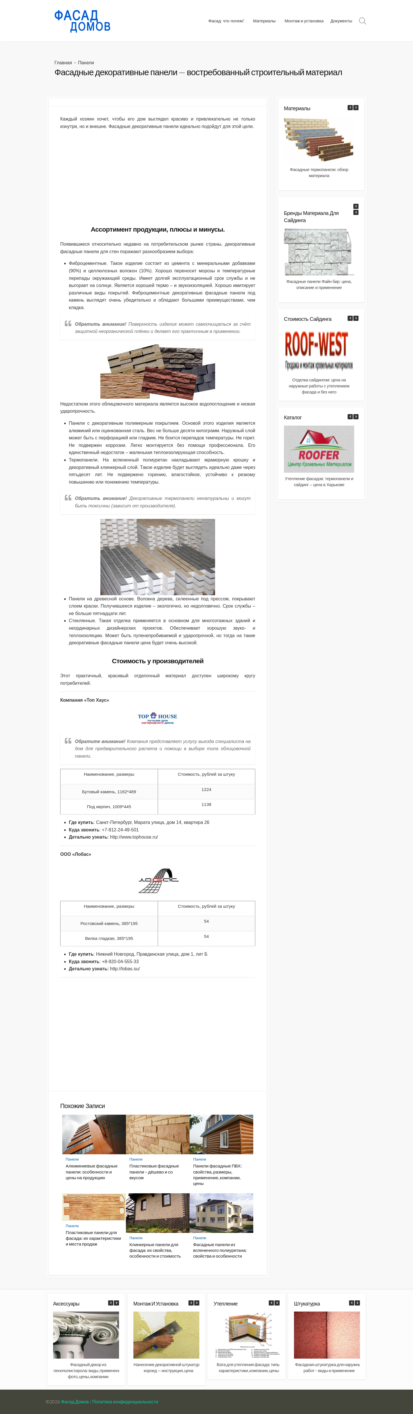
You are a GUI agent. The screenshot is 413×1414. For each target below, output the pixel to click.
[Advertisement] (157, 175)
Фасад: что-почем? (226, 20)
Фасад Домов (75, 1401)
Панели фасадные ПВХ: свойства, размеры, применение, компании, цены (217, 1174)
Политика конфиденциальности (125, 1401)
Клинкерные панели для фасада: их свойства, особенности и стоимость (155, 1250)
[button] (356, 107)
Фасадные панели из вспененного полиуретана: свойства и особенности (220, 1250)
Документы (341, 20)
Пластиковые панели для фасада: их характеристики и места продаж (93, 1238)
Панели (86, 62)
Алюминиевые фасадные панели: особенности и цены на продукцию (92, 1171)
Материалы (264, 20)
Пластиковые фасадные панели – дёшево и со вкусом (154, 1171)
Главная (63, 62)
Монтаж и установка (304, 20)
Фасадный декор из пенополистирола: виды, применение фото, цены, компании (88, 1370)
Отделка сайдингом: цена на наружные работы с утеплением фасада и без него (319, 385)
